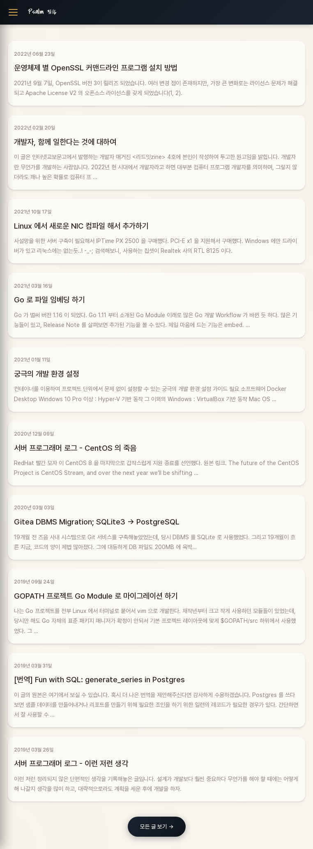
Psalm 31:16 (42, 12)
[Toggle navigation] (13, 12)
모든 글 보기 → (156, 826)
